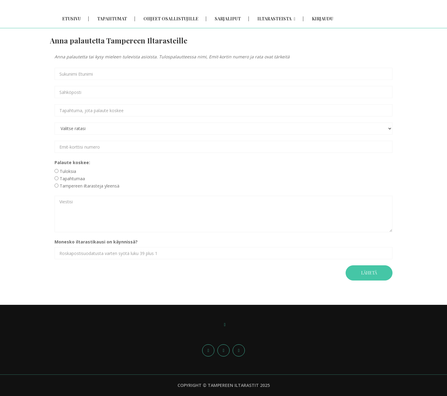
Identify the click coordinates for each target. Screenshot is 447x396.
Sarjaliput (228, 18)
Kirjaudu (322, 18)
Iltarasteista (276, 18)
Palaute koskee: (72, 162)
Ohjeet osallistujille (170, 18)
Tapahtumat (112, 18)
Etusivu (71, 18)
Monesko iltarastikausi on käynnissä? (96, 242)
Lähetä (369, 273)
